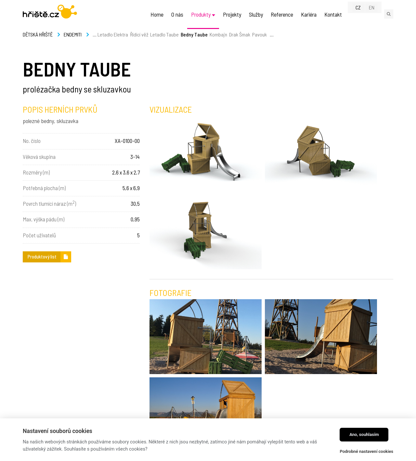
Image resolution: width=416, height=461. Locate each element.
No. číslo (32, 140)
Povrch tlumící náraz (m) (49, 203)
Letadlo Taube (164, 42)
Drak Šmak (239, 42)
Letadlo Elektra (113, 42)
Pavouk (259, 42)
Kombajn (218, 42)
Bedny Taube (194, 42)
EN (375, 13)
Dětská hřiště (38, 42)
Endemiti (73, 42)
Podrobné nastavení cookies (366, 451)
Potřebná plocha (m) (44, 188)
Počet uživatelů (39, 235)
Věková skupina (39, 156)
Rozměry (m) (36, 172)
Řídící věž (139, 42)
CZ (362, 13)
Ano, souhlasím (364, 434)
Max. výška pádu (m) (43, 219)
